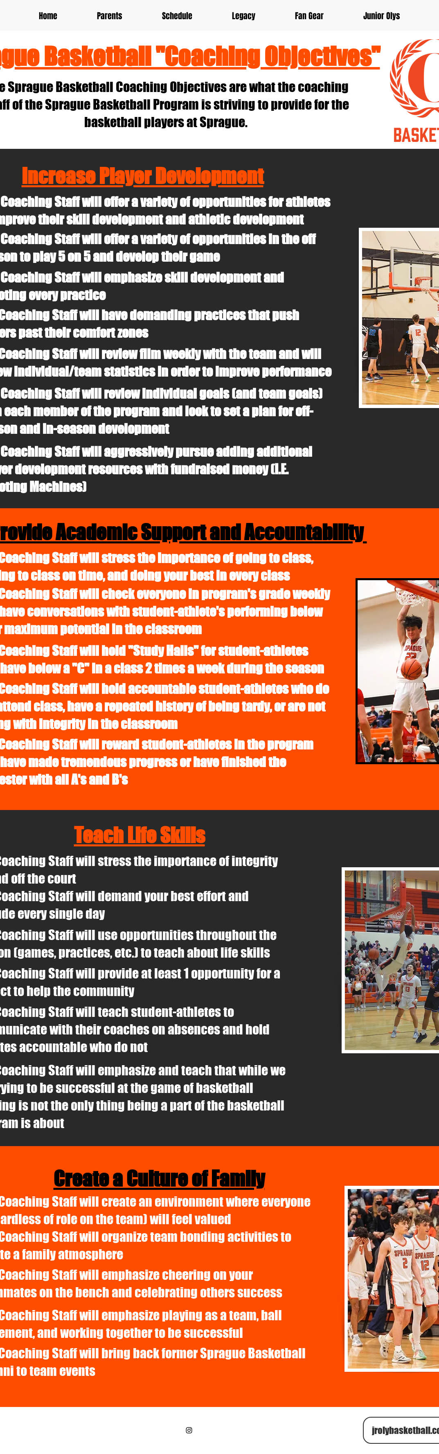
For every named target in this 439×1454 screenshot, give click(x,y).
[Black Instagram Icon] (189, 1430)
